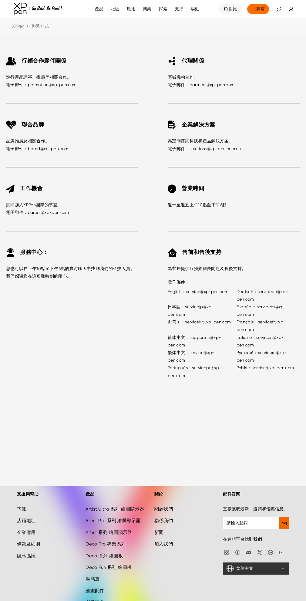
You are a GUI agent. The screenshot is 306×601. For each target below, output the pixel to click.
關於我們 (163, 491)
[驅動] (195, 9)
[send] (284, 505)
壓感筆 (92, 561)
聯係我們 (163, 503)
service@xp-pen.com (207, 291)
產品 (99, 9)
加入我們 (163, 526)
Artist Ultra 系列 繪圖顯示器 (115, 491)
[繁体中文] (256, 551)
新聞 (159, 515)
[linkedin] (270, 534)
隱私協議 (26, 538)
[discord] (248, 534)
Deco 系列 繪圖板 (104, 538)
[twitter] (259, 534)
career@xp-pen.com (48, 212)
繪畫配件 (95, 573)
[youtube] (281, 534)
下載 (21, 491)
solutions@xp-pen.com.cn (215, 148)
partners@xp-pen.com (212, 84)
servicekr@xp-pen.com (208, 321)
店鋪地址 (26, 503)
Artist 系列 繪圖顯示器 (109, 515)
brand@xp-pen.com (48, 148)
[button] (278, 9)
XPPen (18, 26)
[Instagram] (226, 534)
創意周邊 (95, 585)
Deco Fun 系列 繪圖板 (109, 550)
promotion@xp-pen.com (52, 84)
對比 (233, 9)
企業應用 (26, 515)
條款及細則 (28, 526)
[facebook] (237, 534)
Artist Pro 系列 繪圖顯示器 (113, 503)
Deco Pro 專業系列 (106, 526)
